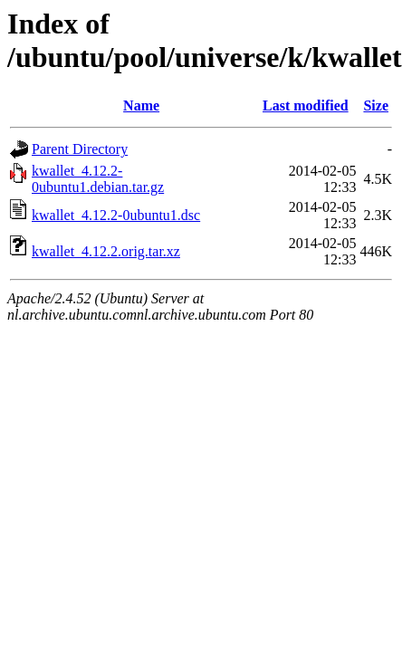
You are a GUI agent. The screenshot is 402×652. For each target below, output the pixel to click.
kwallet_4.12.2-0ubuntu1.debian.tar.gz (98, 179)
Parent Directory (80, 149)
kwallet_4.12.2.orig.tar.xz (106, 251)
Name (141, 105)
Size (375, 105)
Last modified (306, 105)
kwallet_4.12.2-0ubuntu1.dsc (116, 215)
